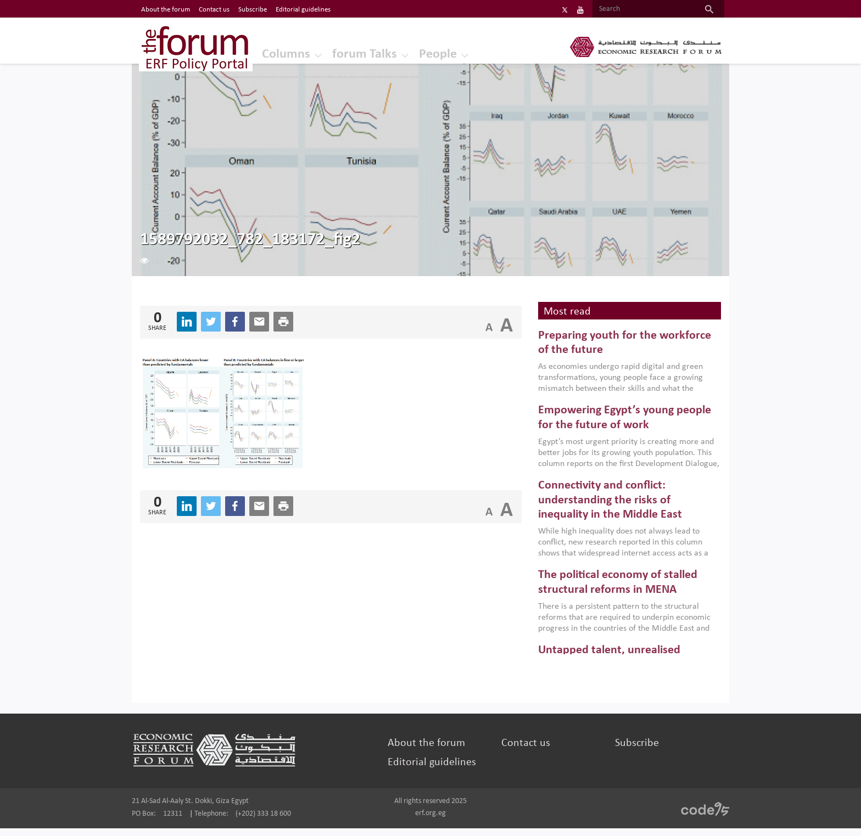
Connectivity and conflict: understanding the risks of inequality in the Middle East (598, 508)
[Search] (605, 9)
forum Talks (373, 51)
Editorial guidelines (438, 770)
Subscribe (616, 750)
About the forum (432, 750)
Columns (291, 51)
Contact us (518, 750)
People (449, 51)
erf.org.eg (430, 821)
